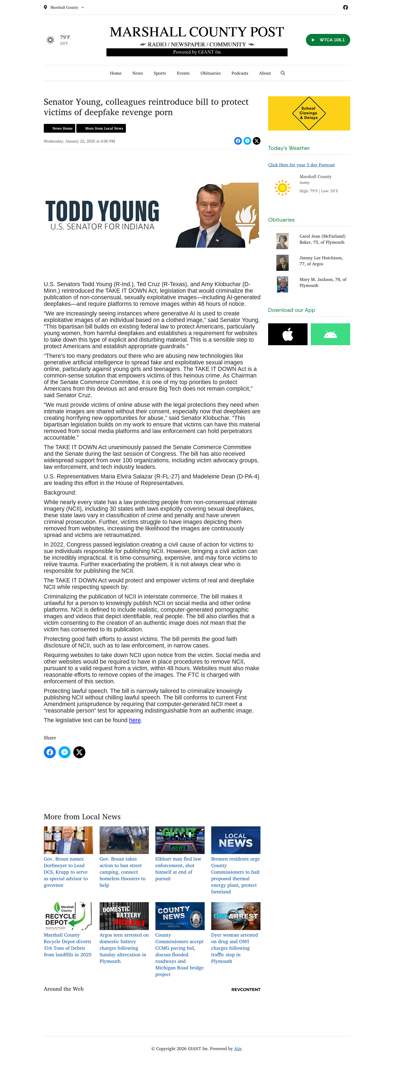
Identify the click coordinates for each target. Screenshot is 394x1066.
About (265, 73)
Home (115, 73)
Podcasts (239, 73)
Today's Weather (289, 148)
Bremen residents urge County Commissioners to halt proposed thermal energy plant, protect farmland (235, 861)
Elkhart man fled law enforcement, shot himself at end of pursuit (180, 854)
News (137, 73)
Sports (160, 73)
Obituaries (211, 73)
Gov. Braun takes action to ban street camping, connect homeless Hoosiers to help (124, 857)
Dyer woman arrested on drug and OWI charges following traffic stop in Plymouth (235, 933)
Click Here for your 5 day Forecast (301, 164)
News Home (63, 128)
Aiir (238, 1048)
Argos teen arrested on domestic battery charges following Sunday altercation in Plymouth (124, 933)
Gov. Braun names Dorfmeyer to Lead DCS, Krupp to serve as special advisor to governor (68, 857)
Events (183, 73)
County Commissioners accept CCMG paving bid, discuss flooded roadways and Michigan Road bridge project (180, 940)
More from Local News (104, 128)
